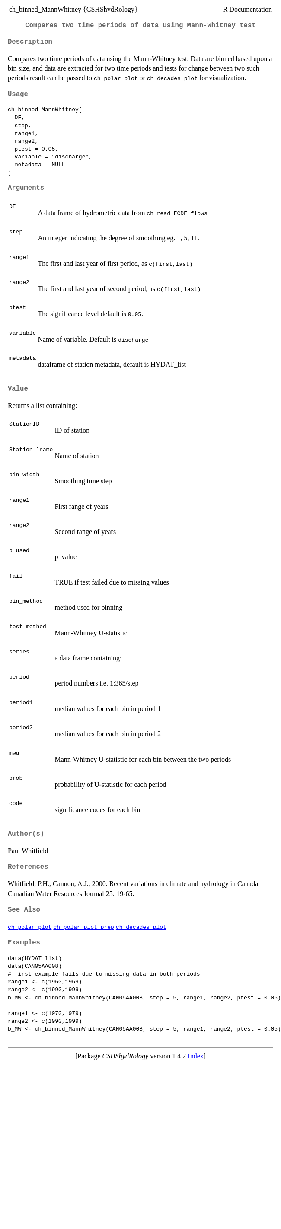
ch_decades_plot (141, 927)
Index (195, 1056)
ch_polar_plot (29, 927)
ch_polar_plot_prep (83, 927)
